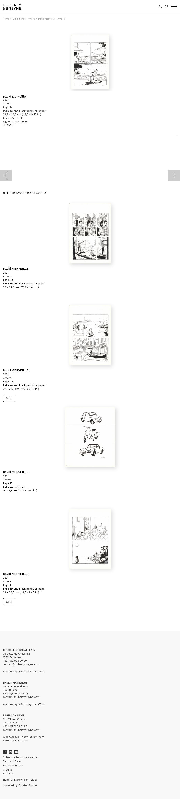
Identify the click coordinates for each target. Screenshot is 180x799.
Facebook (5, 752)
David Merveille (14, 96)
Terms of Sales (12, 761)
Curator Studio (27, 785)
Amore (31, 19)
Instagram (10, 752)
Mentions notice (13, 765)
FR (166, 6)
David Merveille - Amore (51, 19)
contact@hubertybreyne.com (21, 664)
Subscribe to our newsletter (20, 757)
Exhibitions (18, 19)
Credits (7, 769)
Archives (8, 773)
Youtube (16, 752)
